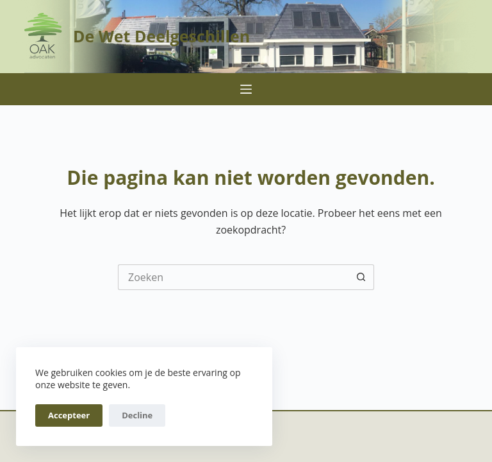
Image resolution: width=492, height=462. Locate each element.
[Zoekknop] (361, 277)
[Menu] (246, 89)
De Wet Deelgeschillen (161, 36)
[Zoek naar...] (233, 277)
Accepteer (69, 415)
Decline (137, 415)
